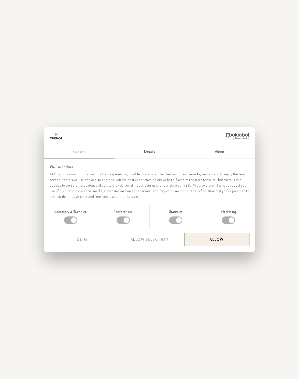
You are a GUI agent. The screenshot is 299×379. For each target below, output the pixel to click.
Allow (217, 239)
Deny (82, 239)
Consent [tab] (79, 151)
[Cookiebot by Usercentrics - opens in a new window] (229, 136)
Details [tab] (149, 151)
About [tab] (219, 151)
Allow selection (150, 239)
